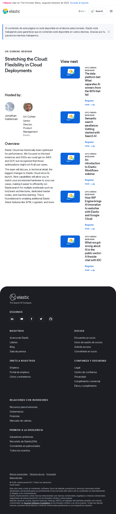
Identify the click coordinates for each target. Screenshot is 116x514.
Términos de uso (37, 474)
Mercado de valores (20, 420)
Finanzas (15, 416)
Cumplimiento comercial (87, 381)
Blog (12, 346)
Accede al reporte (79, 3)
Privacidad (80, 376)
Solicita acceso (82, 346)
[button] (108, 31)
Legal (77, 367)
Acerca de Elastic (19, 337)
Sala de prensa (18, 351)
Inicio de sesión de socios (88, 342)
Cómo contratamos (20, 376)
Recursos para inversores (23, 407)
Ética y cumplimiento (85, 385)
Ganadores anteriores (21, 436)
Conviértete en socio (85, 351)
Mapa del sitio (16, 478)
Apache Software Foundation (37, 503)
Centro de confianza (85, 372)
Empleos (14, 367)
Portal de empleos (19, 372)
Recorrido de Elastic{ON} (23, 441)
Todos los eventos (20, 450)
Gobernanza (16, 411)
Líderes (14, 342)
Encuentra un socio (84, 337)
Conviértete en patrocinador (25, 445)
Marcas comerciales (19, 474)
